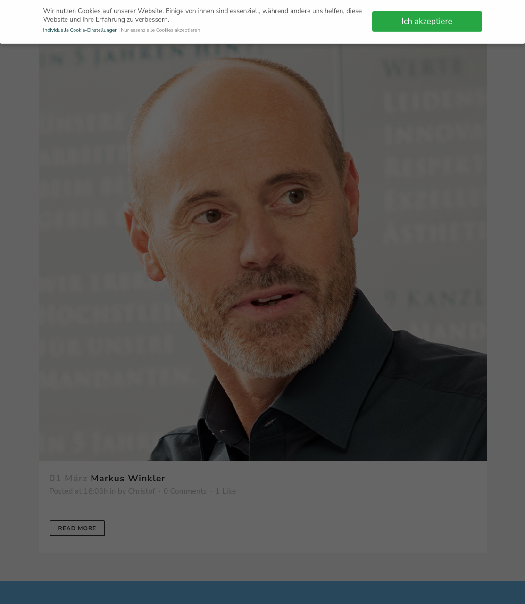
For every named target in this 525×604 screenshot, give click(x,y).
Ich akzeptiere (427, 19)
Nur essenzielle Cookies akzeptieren (160, 28)
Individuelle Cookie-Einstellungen (80, 28)
